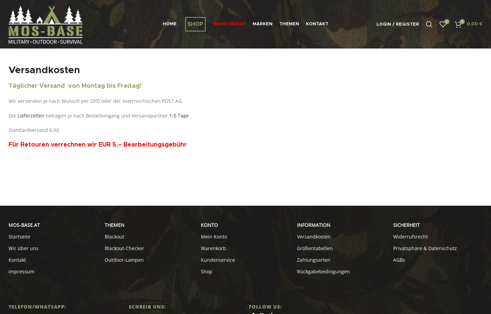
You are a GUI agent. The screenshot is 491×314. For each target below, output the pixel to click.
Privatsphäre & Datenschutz (425, 248)
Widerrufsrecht (410, 236)
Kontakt (17, 260)
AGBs (399, 260)
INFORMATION (313, 225)
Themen (114, 225)
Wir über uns (24, 248)
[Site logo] (46, 24)
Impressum (21, 271)
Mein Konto (214, 236)
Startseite (19, 236)
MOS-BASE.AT (24, 225)
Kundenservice (218, 260)
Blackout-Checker (124, 248)
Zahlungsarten (313, 260)
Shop (206, 271)
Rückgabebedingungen (323, 271)
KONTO (209, 225)
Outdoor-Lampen (124, 260)
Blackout (114, 236)
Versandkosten (314, 236)
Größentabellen (315, 248)
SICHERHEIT (406, 225)
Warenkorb (213, 248)
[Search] (429, 24)
